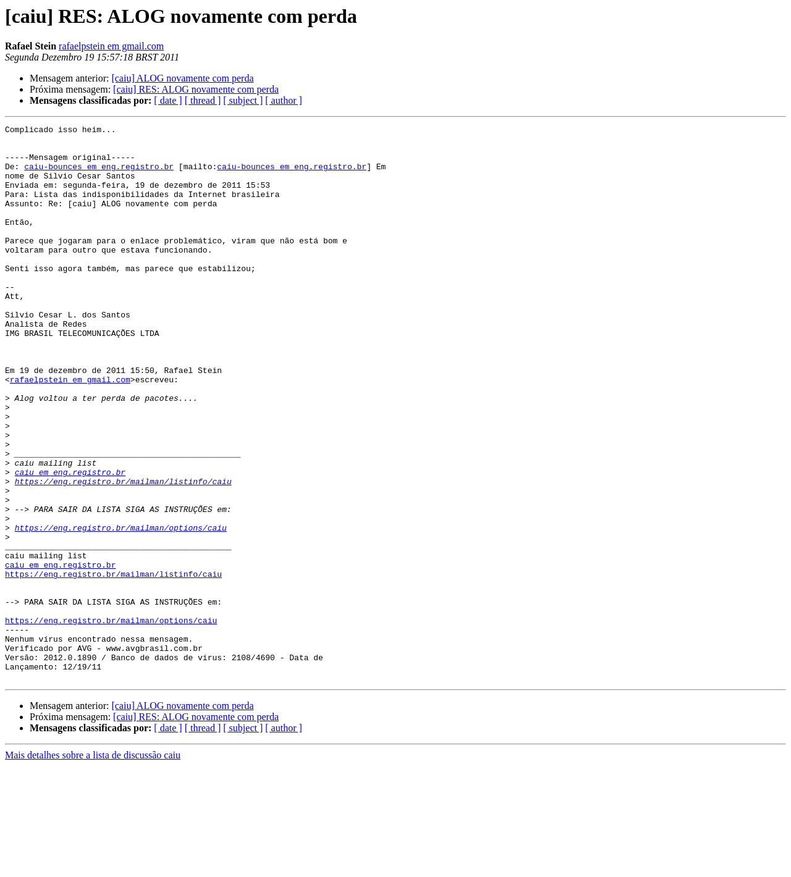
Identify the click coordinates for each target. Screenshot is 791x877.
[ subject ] (243, 100)
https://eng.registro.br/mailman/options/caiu (121, 609)
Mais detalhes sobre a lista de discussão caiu (92, 866)
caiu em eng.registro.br (70, 542)
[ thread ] (203, 100)
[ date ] (168, 100)
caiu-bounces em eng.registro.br (99, 175)
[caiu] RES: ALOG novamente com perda (196, 89)
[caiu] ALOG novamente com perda (182, 78)
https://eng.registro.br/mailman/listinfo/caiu (123, 553)
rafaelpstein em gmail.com (111, 46)
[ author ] (283, 100)
